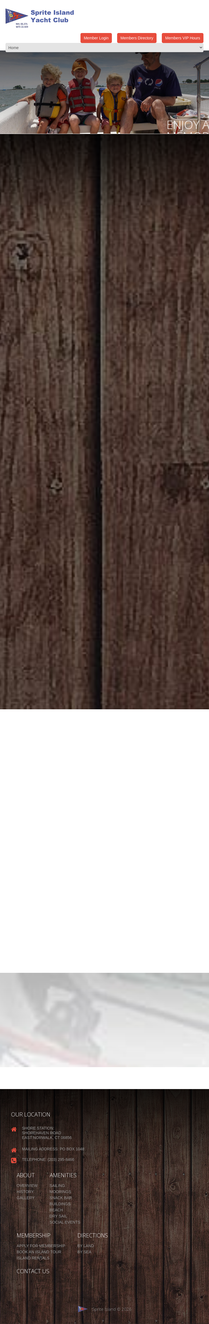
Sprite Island (104, 1309)
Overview (27, 1185)
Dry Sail (58, 1216)
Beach (56, 1210)
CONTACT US (33, 1271)
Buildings (60, 1204)
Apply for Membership (41, 1246)
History (25, 1191)
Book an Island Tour (39, 1252)
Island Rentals (33, 1258)
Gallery (25, 1198)
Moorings (60, 1191)
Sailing (57, 1185)
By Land (85, 1246)
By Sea (84, 1252)
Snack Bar (61, 1198)
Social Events (65, 1222)
